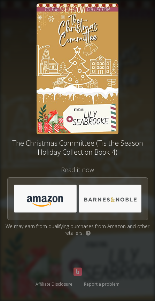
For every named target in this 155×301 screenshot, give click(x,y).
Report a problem (101, 284)
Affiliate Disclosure (54, 284)
